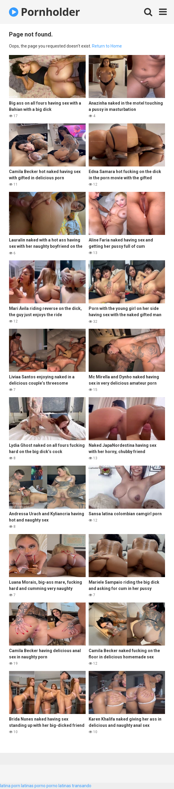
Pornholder (44, 11)
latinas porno (33, 785)
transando (81, 785)
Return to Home (107, 46)
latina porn (10, 785)
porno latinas (58, 785)
